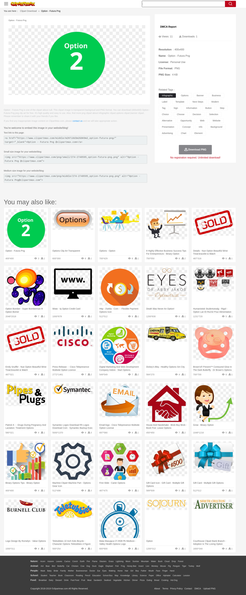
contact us (77, 121)
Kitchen (127, 580)
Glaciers (102, 561)
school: (34, 575)
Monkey (154, 566)
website (216, 120)
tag (164, 108)
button (208, 108)
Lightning (119, 561)
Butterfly (60, 566)
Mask (42, 571)
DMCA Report (168, 26)
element (199, 133)
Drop (174, 561)
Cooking (164, 580)
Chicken (75, 566)
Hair (126, 571)
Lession (186, 575)
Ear (98, 571)
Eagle (101, 566)
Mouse (163, 566)
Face (158, 571)
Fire (88, 561)
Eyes (104, 571)
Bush (160, 561)
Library (135, 575)
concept (186, 127)
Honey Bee (131, 566)
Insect (141, 566)
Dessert (58, 580)
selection (213, 114)
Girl (131, 571)
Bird (53, 566)
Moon (128, 561)
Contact (188, 588)
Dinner (135, 580)
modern (215, 102)
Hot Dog (174, 580)
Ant (42, 566)
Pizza (142, 580)
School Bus (107, 575)
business (216, 95)
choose (180, 114)
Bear (48, 566)
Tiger (184, 566)
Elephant (109, 566)
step (222, 108)
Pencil (87, 575)
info (200, 127)
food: (33, 580)
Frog (123, 566)
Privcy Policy (176, 588)
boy (137, 571)
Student (44, 575)
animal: (34, 566)
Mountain (145, 561)
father (143, 571)
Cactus (67, 561)
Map (116, 575)
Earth (82, 561)
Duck (94, 566)
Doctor (92, 571)
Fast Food (75, 580)
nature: (34, 561)
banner (200, 95)
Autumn (50, 561)
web (202, 120)
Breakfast (43, 580)
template (179, 102)
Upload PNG (209, 588)
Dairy (51, 580)
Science (143, 575)
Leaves (59, 561)
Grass (111, 561)
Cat (68, 566)
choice (165, 114)
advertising (167, 133)
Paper (151, 575)
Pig (169, 566)
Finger (165, 571)
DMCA (197, 588)
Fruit (83, 580)
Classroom (69, 575)
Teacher (52, 575)
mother (71, 571)
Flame (94, 561)
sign (176, 108)
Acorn (42, 561)
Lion (147, 566)
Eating (149, 580)
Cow (82, 566)
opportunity (186, 120)
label (164, 102)
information (191, 108)
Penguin (176, 566)
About (157, 588)
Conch (75, 561)
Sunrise (136, 561)
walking (112, 571)
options (184, 95)
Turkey (191, 566)
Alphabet (166, 575)
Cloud (167, 561)
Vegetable (117, 580)
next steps (198, 102)
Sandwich (98, 580)
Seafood (107, 580)
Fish (117, 566)
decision (197, 114)
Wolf (198, 566)
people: (34, 570)
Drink (66, 580)
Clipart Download (28, 11)
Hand (172, 571)
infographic (167, 95)
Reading (79, 575)
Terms (165, 588)
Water (153, 561)
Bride (56, 571)
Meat (89, 580)
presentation (168, 127)
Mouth (151, 571)
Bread (156, 580)
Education (96, 575)
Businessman (81, 571)
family (63, 571)
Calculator (177, 575)
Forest (180, 561)
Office (158, 575)
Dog (88, 566)
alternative (167, 120)
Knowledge (125, 575)
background (216, 127)
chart (183, 133)
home (120, 571)
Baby (49, 571)
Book (60, 575)
